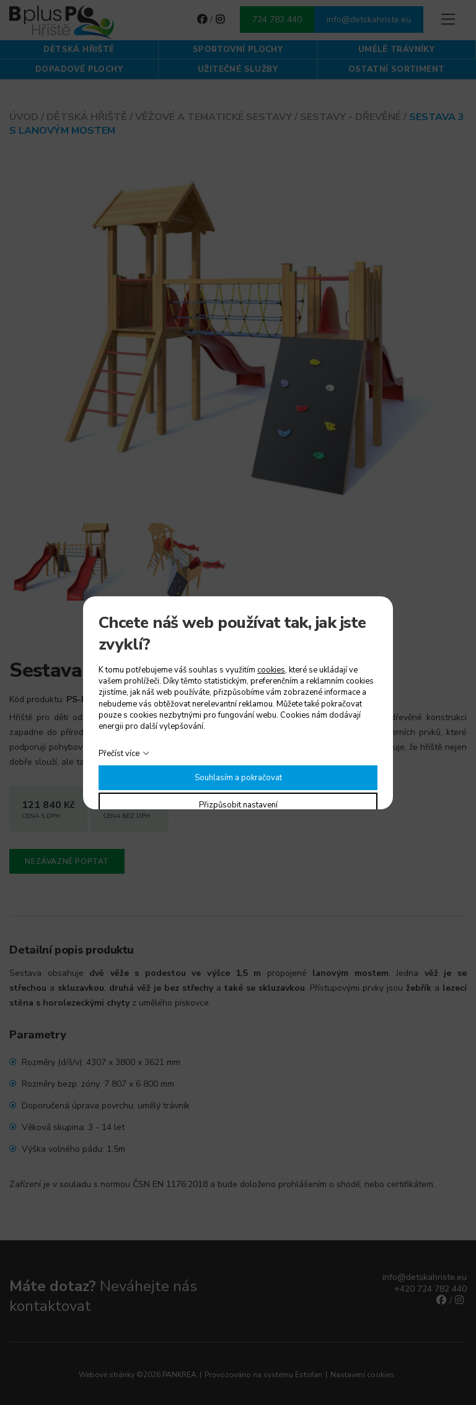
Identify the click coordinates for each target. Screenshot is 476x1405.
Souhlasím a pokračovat (238, 777)
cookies (271, 670)
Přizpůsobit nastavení (238, 805)
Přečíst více (119, 753)
